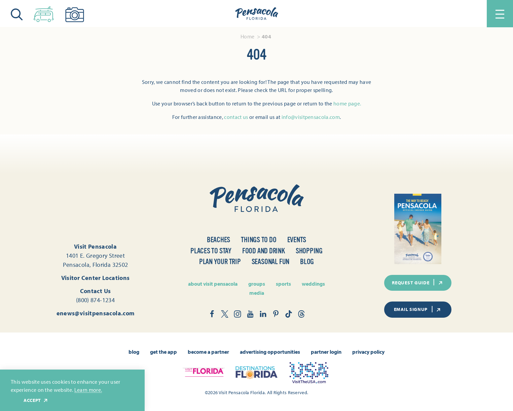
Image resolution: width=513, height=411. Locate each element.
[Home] (256, 13)
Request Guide (417, 282)
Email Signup (418, 309)
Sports (283, 283)
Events (296, 239)
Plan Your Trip (220, 261)
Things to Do (258, 239)
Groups (256, 283)
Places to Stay (210, 251)
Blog (307, 261)
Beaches (218, 239)
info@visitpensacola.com (311, 117)
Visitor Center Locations (95, 278)
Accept (36, 400)
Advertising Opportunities (270, 351)
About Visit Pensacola (212, 283)
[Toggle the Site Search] (17, 14)
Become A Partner (208, 351)
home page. (347, 103)
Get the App (163, 351)
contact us (236, 117)
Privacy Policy (368, 351)
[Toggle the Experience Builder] (44, 12)
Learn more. (88, 389)
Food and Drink (263, 251)
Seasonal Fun (270, 261)
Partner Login (326, 351)
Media (256, 292)
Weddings (313, 283)
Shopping (309, 251)
